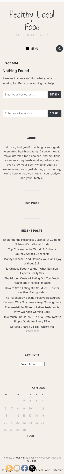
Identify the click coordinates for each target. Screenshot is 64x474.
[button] (32, 48)
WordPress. (22, 458)
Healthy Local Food (32, 20)
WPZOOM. (32, 461)
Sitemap (58, 470)
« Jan (30, 435)
